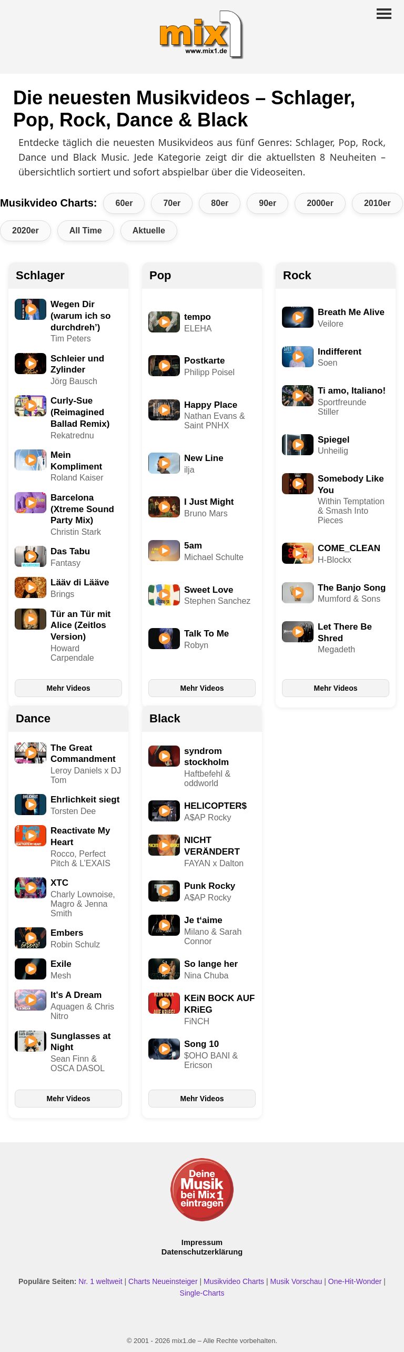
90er (267, 203)
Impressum (202, 1242)
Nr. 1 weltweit (100, 1281)
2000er (320, 203)
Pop (160, 275)
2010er (377, 203)
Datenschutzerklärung (202, 1252)
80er (219, 203)
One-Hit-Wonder (355, 1281)
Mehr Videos (68, 688)
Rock (297, 275)
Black (164, 718)
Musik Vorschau (296, 1281)
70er (171, 203)
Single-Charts (202, 1293)
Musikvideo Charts (234, 1281)
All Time (85, 230)
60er (124, 203)
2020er (25, 230)
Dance (33, 718)
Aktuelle (149, 230)
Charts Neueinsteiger (163, 1281)
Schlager (40, 275)
